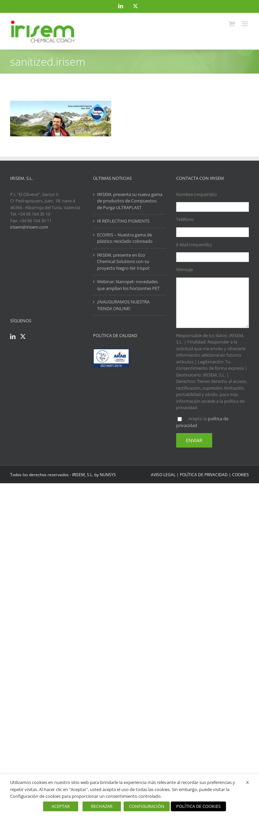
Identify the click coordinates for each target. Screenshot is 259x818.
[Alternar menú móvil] (245, 23)
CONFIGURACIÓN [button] (146, 806)
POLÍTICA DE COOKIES (198, 806)
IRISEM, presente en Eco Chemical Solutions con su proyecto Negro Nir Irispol (123, 261)
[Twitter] (23, 336)
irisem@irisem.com (29, 227)
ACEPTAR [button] (61, 806)
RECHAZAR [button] (101, 806)
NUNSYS (108, 475)
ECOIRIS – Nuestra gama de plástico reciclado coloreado (125, 238)
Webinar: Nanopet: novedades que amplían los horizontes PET (128, 285)
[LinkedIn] (12, 336)
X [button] (247, 782)
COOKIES (240, 475)
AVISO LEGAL (163, 475)
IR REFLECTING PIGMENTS (123, 221)
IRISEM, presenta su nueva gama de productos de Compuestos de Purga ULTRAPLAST (129, 200)
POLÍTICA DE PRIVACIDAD (204, 475)
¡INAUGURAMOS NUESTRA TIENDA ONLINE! (123, 305)
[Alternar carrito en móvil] (231, 23)
